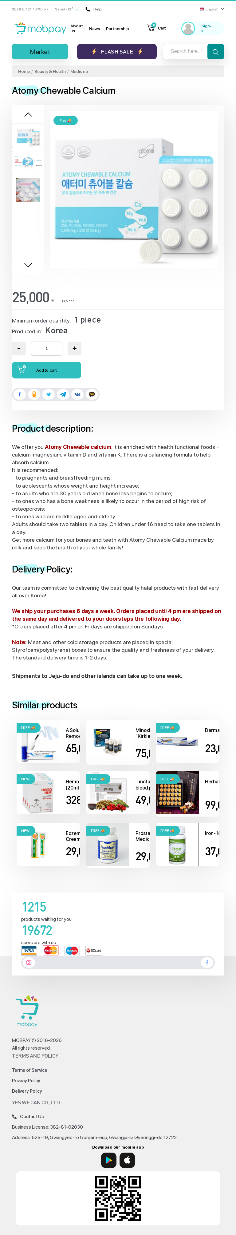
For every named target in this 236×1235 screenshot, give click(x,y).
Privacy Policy (26, 1080)
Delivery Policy (27, 1091)
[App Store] (127, 1160)
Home (24, 71)
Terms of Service (29, 1070)
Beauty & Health (50, 71)
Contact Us (28, 1116)
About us (76, 28)
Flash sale (117, 51)
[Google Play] (108, 1160)
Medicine (79, 71)
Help (93, 9)
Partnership (117, 28)
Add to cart (37, 369)
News (94, 28)
